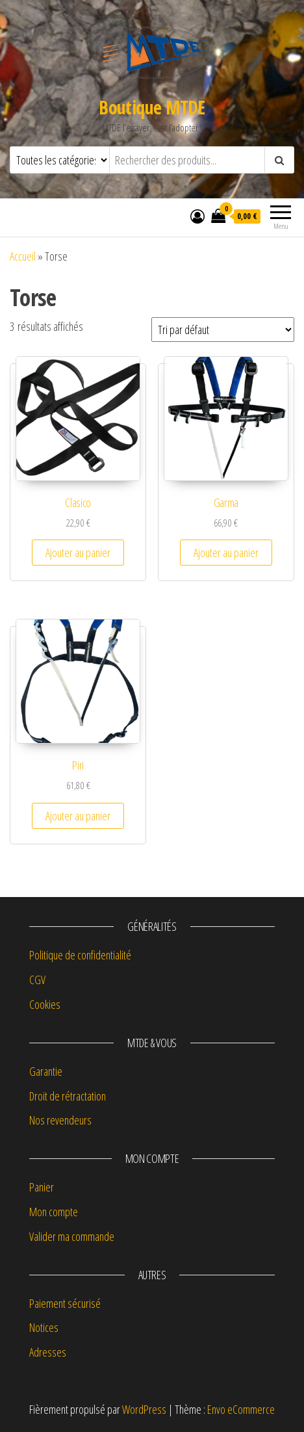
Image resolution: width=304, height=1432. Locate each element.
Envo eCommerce (241, 1409)
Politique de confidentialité (80, 955)
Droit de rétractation (67, 1096)
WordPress (144, 1409)
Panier (41, 1187)
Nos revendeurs (60, 1120)
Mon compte (53, 1211)
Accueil (23, 256)
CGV (37, 979)
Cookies (44, 1004)
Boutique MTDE (152, 107)
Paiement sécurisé (65, 1303)
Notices (43, 1327)
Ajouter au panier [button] (77, 552)
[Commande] (222, 329)
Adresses (47, 1352)
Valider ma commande (71, 1236)
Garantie (45, 1071)
